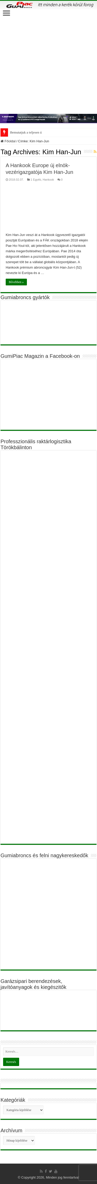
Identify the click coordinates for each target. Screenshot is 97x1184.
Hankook (48, 179)
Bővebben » (16, 282)
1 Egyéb (36, 179)
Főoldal (8, 141)
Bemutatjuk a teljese (24, 132)
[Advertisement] (48, 60)
